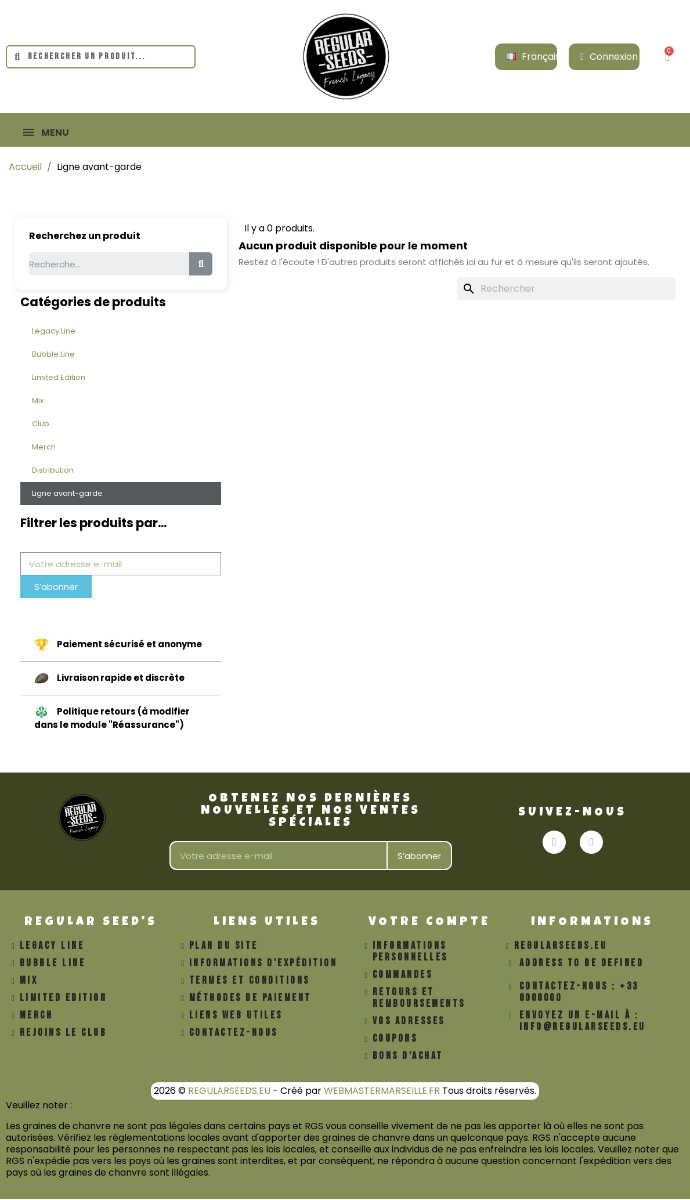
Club (40, 424)
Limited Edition (58, 378)
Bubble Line (53, 355)
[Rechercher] (566, 290)
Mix (38, 401)
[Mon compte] (609, 56)
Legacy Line (53, 332)
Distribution (53, 471)
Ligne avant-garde (67, 494)
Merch (44, 448)
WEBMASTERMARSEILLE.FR (382, 1092)
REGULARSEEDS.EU (229, 1092)
